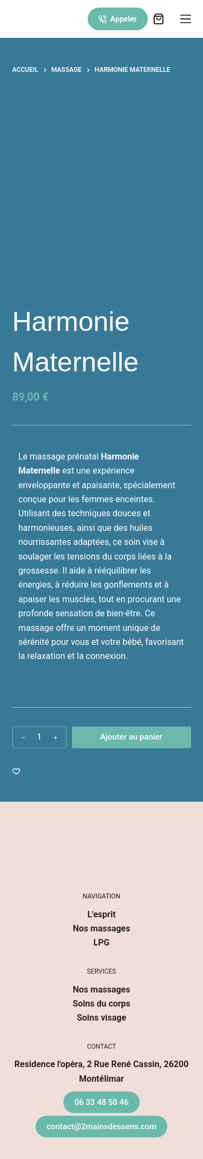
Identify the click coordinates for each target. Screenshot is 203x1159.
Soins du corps (101, 1003)
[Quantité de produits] (39, 737)
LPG (102, 942)
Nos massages (101, 928)
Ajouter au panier (131, 737)
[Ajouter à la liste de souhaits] (16, 771)
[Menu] (185, 19)
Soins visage (101, 1018)
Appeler (118, 19)
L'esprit (101, 914)
